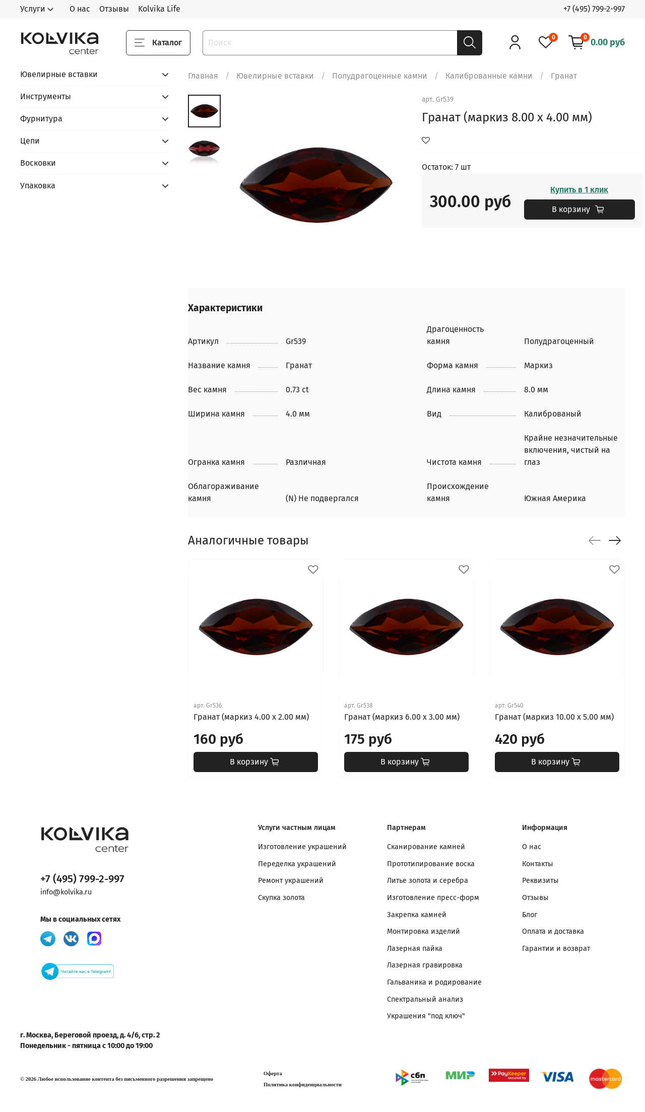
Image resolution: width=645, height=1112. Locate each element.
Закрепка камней (416, 915)
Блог (529, 915)
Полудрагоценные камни (379, 76)
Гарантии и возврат (556, 948)
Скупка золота (281, 897)
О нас (80, 9)
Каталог (158, 43)
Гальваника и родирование (434, 982)
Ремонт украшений (291, 880)
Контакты (537, 864)
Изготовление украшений (302, 847)
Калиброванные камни (489, 76)
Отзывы (114, 9)
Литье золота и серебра (427, 880)
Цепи (30, 141)
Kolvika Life (159, 9)
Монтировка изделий (423, 931)
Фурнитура (41, 118)
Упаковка (37, 185)
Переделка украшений (297, 864)
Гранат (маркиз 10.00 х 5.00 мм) (554, 717)
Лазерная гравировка (425, 965)
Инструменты (45, 96)
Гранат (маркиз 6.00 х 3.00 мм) (402, 717)
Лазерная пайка (414, 948)
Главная (203, 76)
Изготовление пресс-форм (433, 897)
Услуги (32, 9)
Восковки (38, 163)
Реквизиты (540, 880)
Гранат (564, 76)
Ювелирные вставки (275, 76)
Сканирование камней (426, 847)
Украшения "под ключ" (426, 1016)
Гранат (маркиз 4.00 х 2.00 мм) (251, 717)
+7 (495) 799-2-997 (594, 9)
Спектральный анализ (425, 999)
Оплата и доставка (553, 931)
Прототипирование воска (431, 864)
